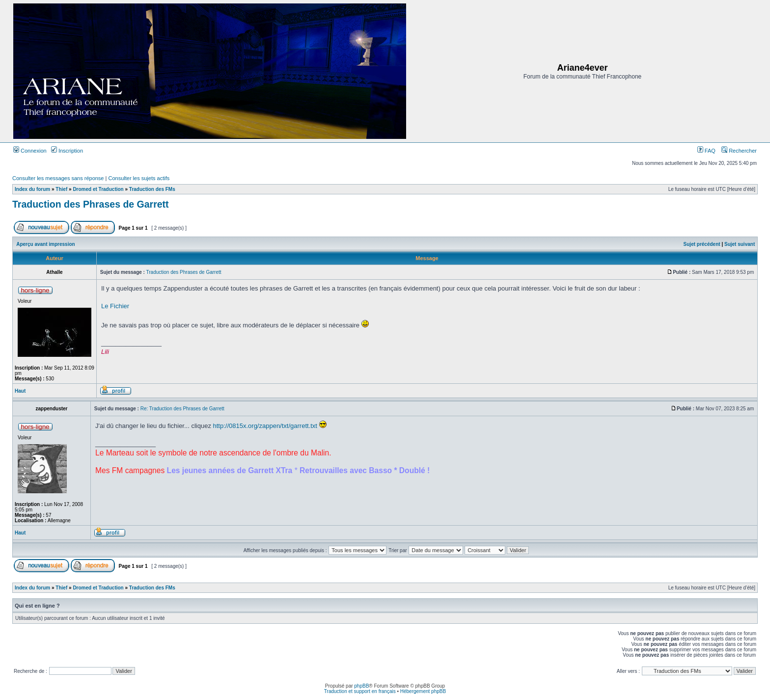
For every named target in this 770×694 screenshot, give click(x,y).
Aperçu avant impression (45, 244)
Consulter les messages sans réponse (58, 178)
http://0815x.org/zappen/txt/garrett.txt (265, 425)
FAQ (706, 151)
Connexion (30, 151)
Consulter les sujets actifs (138, 178)
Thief (61, 189)
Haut (20, 391)
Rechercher (739, 151)
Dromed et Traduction (98, 189)
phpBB (361, 686)
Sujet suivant (739, 244)
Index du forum (32, 189)
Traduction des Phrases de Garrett (90, 204)
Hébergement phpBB (423, 691)
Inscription (67, 151)
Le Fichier (115, 306)
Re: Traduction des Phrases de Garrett (182, 408)
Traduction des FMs (152, 189)
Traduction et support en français (360, 691)
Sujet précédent (702, 244)
